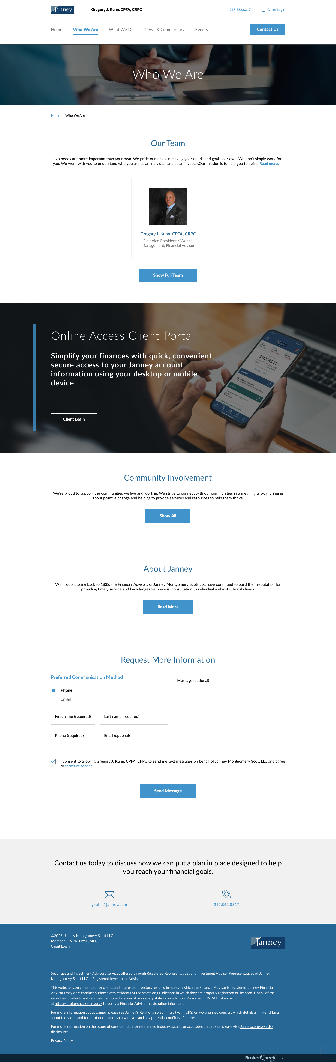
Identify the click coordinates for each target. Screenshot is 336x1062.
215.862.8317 (226, 905)
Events (201, 30)
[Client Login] (273, 9)
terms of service (79, 767)
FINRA (71, 941)
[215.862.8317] (240, 9)
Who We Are (85, 30)
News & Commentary (164, 30)
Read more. (269, 164)
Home (56, 30)
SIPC (94, 941)
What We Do (121, 30)
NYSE (83, 941)
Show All (168, 517)
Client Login (74, 420)
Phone (67, 691)
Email (66, 700)
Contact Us (268, 29)
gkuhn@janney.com (109, 905)
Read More (168, 608)
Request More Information (168, 661)
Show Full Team (168, 275)
